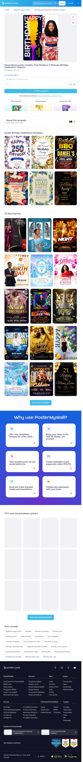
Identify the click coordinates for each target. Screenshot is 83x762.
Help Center (67, 710)
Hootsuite (56, 712)
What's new (8, 684)
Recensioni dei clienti (11, 695)
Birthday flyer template (13, 657)
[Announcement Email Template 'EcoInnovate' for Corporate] (31, 564)
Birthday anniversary (42, 631)
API (64, 718)
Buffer (55, 710)
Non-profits (53, 695)
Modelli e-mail (33, 684)
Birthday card (57, 631)
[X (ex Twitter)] (68, 668)
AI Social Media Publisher (12, 710)
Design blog (67, 687)
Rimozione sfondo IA (30, 712)
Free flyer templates (13, 641)
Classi (65, 684)
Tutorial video (67, 681)
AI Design (7, 707)
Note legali (67, 720)
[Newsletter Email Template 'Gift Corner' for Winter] (50, 596)
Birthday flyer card (49, 657)
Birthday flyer (46, 652)
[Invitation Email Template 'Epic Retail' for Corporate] (50, 564)
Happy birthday (26, 636)
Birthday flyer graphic (13, 652)
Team (51, 689)
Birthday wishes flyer (32, 657)
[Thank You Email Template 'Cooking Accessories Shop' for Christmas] (68, 596)
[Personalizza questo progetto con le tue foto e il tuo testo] (40, 37)
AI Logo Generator (29, 715)
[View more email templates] (41, 617)
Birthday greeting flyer (62, 652)
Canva (43, 707)
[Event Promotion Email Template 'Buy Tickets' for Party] (68, 533)
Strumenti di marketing (36, 692)
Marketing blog (68, 689)
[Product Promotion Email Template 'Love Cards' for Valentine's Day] (12, 564)
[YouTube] (75, 668)
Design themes (33, 689)
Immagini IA (8, 718)
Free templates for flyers (31, 641)
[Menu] (78, 3)
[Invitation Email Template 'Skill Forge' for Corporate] (31, 596)
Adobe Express (46, 712)
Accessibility (67, 712)
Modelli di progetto (34, 681)
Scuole (51, 692)
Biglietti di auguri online (14, 631)
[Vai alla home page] (9, 3)
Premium (52, 684)
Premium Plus (53, 687)
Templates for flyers (51, 641)
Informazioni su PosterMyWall (14, 681)
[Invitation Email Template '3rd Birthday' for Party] (31, 533)
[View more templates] (40, 402)
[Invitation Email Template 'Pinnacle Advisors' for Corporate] (12, 596)
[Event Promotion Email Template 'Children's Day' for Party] (50, 533)
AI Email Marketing (10, 712)
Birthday (28, 631)
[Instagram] (62, 668)
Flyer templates (53, 636)
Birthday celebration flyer (14, 647)
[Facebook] (55, 668)
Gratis (51, 681)
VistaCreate (45, 710)
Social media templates (36, 687)
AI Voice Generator (29, 710)
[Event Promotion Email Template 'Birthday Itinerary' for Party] (12, 533)
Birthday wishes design (59, 647)
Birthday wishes (11, 636)
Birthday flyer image (31, 652)
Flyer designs (39, 636)
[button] (73, 17)
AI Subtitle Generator (30, 707)
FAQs (65, 715)
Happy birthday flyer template (37, 647)
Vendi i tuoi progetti (10, 692)
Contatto (66, 707)
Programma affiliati (10, 689)
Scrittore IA (7, 715)
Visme (55, 707)
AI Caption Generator (30, 718)
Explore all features (35, 695)
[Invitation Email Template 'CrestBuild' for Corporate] (68, 564)
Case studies (8, 687)
